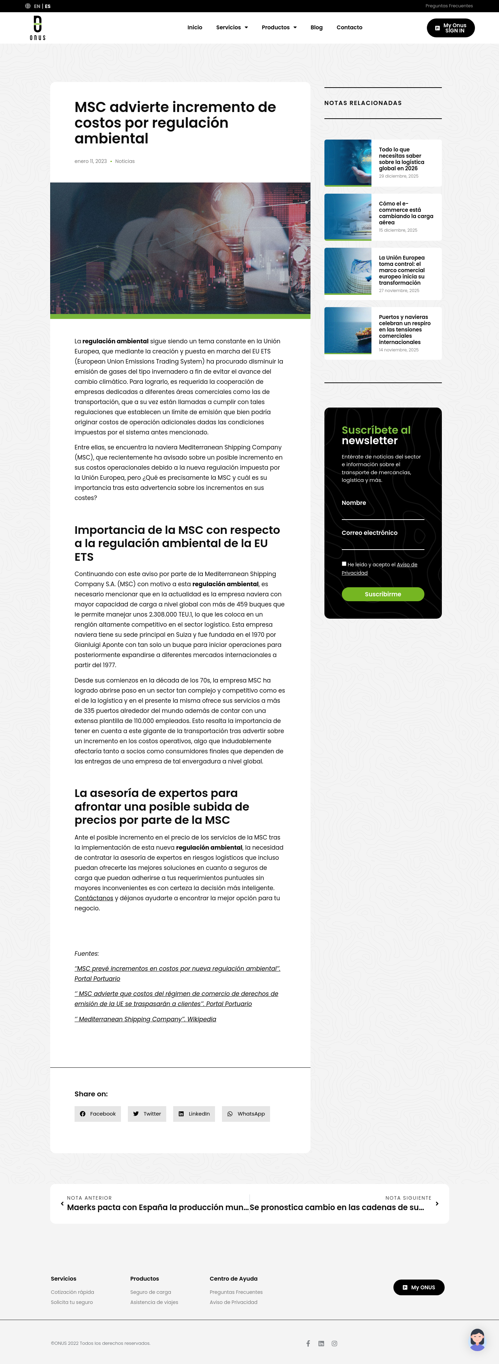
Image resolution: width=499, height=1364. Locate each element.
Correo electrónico (370, 533)
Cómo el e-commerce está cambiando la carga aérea (406, 213)
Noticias (125, 161)
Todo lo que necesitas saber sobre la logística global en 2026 (401, 159)
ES (48, 6)
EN (37, 6)
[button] (98, 1114)
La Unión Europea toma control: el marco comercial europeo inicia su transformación (402, 270)
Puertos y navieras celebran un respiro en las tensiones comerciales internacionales (405, 329)
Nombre (354, 503)
